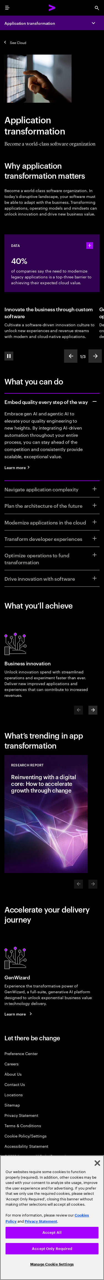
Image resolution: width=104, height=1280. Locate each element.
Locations (13, 1094)
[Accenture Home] (52, 7)
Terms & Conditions (22, 1125)
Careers (11, 1063)
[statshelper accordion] (89, 245)
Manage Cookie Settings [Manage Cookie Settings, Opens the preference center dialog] (52, 1264)
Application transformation (29, 23)
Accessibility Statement (26, 1146)
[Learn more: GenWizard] (19, 1014)
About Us (12, 1074)
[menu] (7, 7)
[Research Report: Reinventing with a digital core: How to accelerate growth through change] (46, 814)
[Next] (93, 710)
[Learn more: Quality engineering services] (19, 467)
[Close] (97, 1163)
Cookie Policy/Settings (25, 1136)
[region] (52, 1217)
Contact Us (14, 1084)
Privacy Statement (21, 1115)
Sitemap (12, 1105)
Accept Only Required (52, 1248)
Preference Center (21, 1053)
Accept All (52, 1232)
